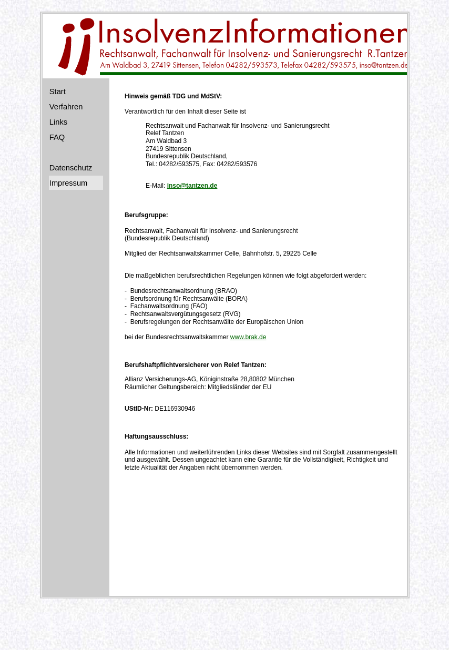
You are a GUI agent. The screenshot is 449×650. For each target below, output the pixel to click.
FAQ (57, 137)
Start (57, 91)
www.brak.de (248, 337)
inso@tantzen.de (192, 185)
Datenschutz (70, 168)
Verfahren (66, 107)
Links (58, 122)
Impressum (68, 183)
